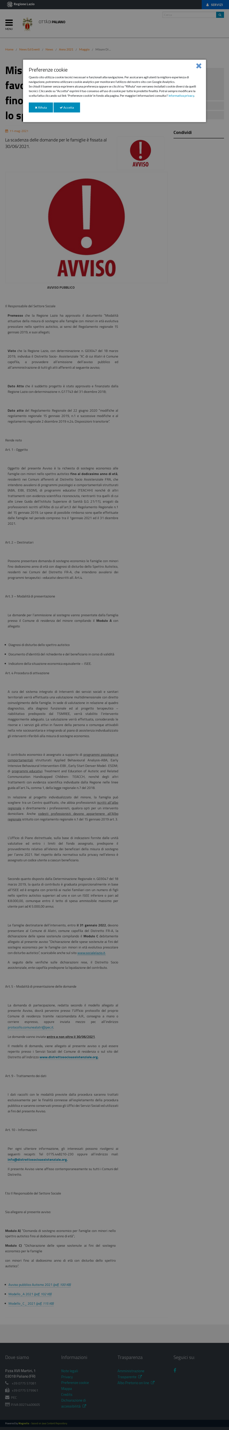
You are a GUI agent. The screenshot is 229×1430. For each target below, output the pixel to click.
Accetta (70, 108)
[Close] (199, 65)
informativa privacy (181, 95)
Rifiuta (44, 108)
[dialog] (114, 90)
